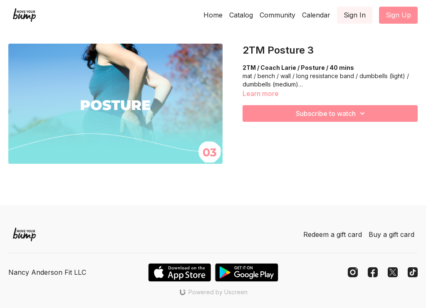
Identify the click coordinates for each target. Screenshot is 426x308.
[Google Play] (247, 272)
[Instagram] (353, 272)
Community (277, 15)
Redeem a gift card (332, 234)
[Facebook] (373, 272)
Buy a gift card (391, 234)
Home (213, 15)
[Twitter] (393, 272)
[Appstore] (179, 272)
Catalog (241, 15)
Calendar (316, 15)
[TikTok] (413, 272)
